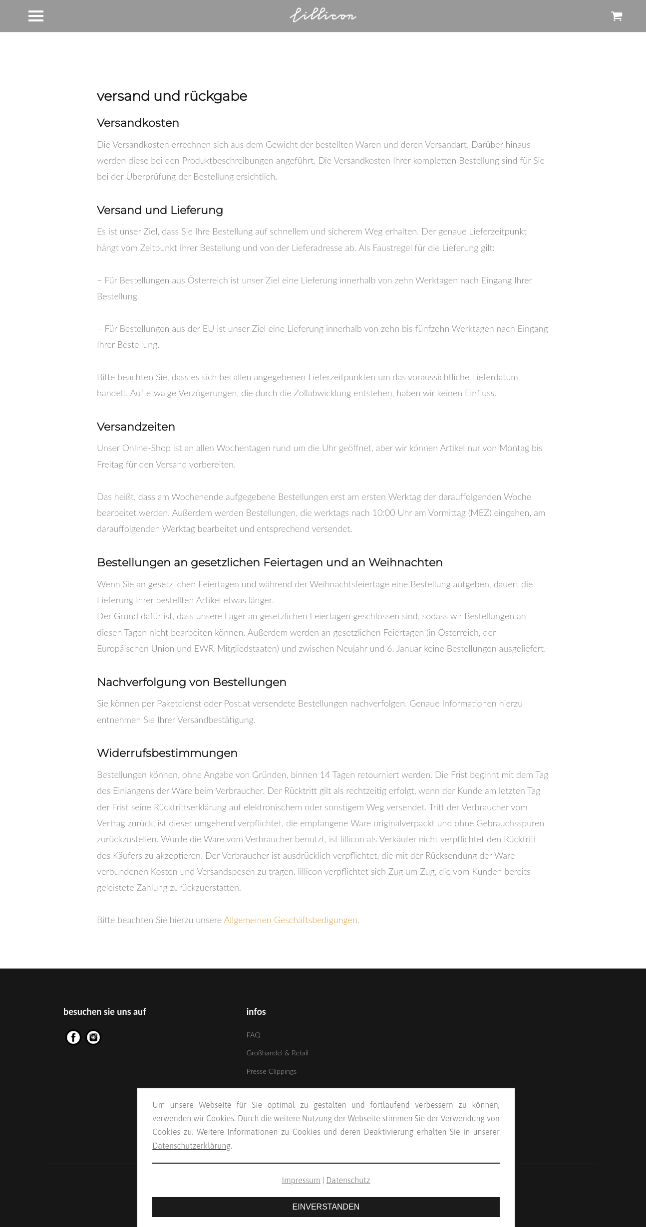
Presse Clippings (272, 1071)
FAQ (254, 1034)
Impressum (301, 1180)
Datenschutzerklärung (191, 1145)
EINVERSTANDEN (326, 1207)
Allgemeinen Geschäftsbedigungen (290, 919)
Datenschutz (348, 1180)
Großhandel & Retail (278, 1052)
